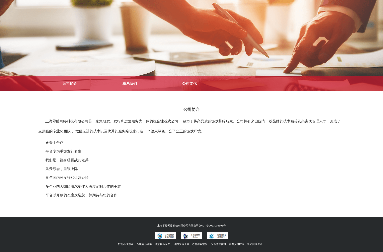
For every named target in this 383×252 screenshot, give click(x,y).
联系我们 (129, 84)
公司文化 (189, 84)
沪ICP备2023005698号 (212, 225)
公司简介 (70, 84)
